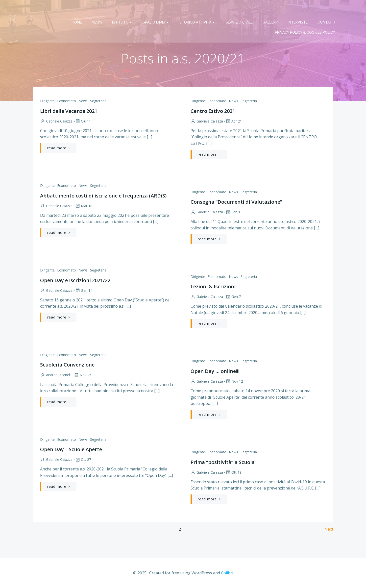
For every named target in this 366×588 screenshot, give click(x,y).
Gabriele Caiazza (56, 121)
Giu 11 (83, 121)
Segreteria (98, 101)
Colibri (227, 573)
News (97, 10)
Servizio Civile (239, 10)
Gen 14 (83, 290)
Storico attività (198, 10)
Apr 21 (233, 121)
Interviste (298, 10)
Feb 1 (232, 212)
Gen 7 (233, 297)
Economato (66, 101)
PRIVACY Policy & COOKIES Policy (305, 20)
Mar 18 (83, 206)
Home (77, 10)
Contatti (327, 10)
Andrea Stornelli (55, 375)
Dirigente (47, 101)
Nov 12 (234, 381)
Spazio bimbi (156, 10)
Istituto (123, 10)
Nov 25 (82, 375)
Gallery (270, 10)
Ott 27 (83, 460)
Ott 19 (233, 472)
